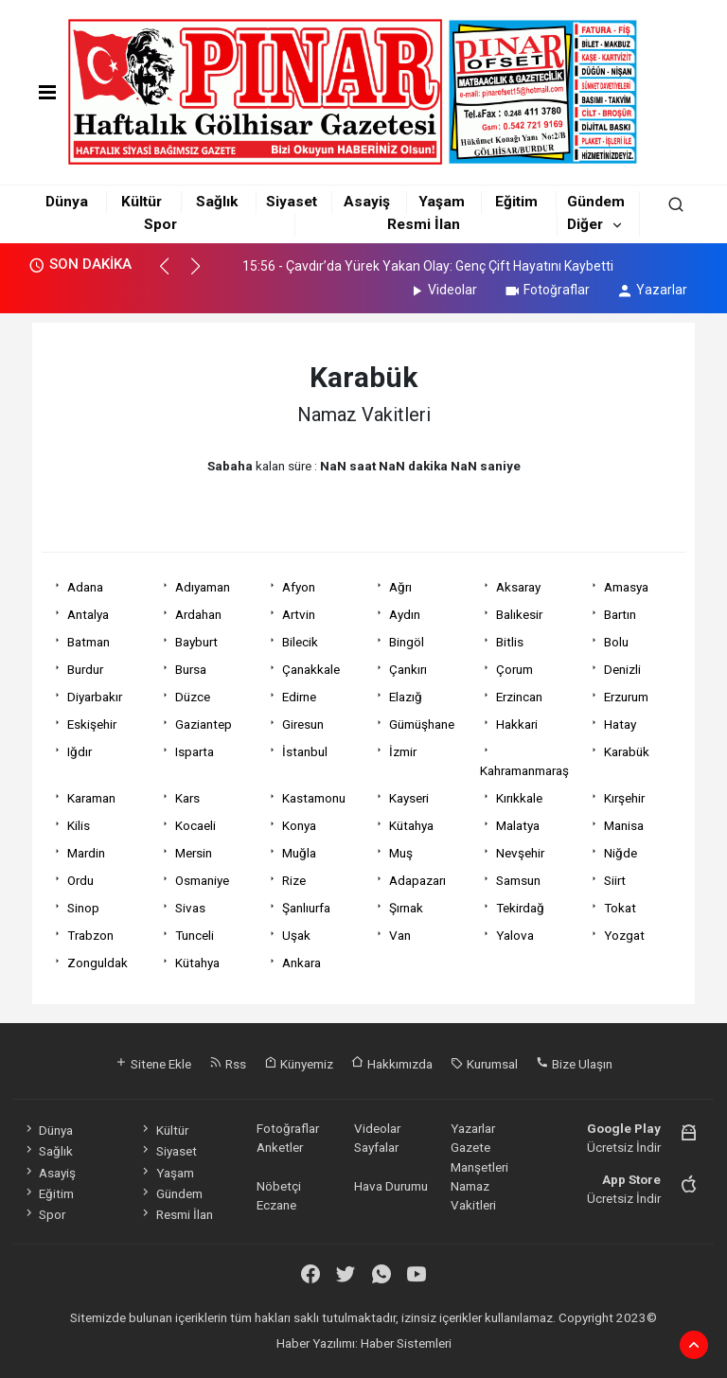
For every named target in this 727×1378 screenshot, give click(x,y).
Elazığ (405, 696)
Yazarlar (651, 289)
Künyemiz (298, 1063)
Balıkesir (519, 614)
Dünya (66, 201)
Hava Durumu (391, 1185)
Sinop (83, 907)
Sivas (190, 907)
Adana (85, 586)
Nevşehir (520, 852)
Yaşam (441, 201)
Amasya (626, 586)
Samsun (518, 880)
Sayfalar (376, 1147)
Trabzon (90, 935)
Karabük (626, 751)
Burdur (85, 669)
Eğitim (516, 201)
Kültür (141, 201)
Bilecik (300, 641)
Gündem (596, 201)
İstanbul (305, 751)
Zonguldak (97, 962)
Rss (227, 1063)
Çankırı (408, 669)
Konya (299, 825)
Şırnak (406, 907)
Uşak (296, 935)
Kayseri (409, 797)
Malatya (518, 825)
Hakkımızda (392, 1063)
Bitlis (509, 641)
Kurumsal (484, 1063)
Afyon (298, 586)
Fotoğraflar (547, 289)
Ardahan (198, 614)
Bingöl (406, 641)
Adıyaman (202, 586)
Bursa (190, 669)
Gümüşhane (421, 724)
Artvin (298, 614)
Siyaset (291, 201)
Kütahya (411, 825)
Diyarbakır (94, 696)
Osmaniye (202, 880)
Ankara (301, 962)
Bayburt (196, 641)
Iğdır (79, 751)
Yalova (515, 935)
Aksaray (518, 586)
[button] (173, 274)
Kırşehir (624, 797)
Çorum (514, 669)
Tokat (620, 907)
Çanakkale (311, 669)
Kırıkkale (519, 797)
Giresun (303, 724)
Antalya (88, 614)
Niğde (620, 852)
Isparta (194, 751)
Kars (187, 797)
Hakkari (517, 724)
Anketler (280, 1147)
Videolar (442, 289)
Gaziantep (203, 724)
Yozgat (624, 935)
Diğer (585, 224)
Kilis (78, 825)
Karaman (91, 797)
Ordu (80, 880)
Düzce (192, 696)
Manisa (624, 825)
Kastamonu (314, 797)
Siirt (615, 880)
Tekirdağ (520, 907)
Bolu (616, 641)
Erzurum (626, 696)
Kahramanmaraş (524, 770)
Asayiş (367, 201)
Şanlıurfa (306, 907)
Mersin (193, 852)
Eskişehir (91, 724)
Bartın (620, 614)
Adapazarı (417, 880)
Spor (160, 224)
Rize (294, 880)
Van (400, 935)
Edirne (299, 696)
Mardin (86, 852)
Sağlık (217, 201)
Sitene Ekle (153, 1063)
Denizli (622, 669)
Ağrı (400, 586)
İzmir (403, 751)
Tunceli (194, 935)
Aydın (404, 614)
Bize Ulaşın (574, 1063)
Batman (88, 641)
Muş (401, 852)
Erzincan (519, 696)
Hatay (620, 724)
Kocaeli (195, 825)
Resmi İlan (423, 224)
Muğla (299, 852)
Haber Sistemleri (406, 1343)
